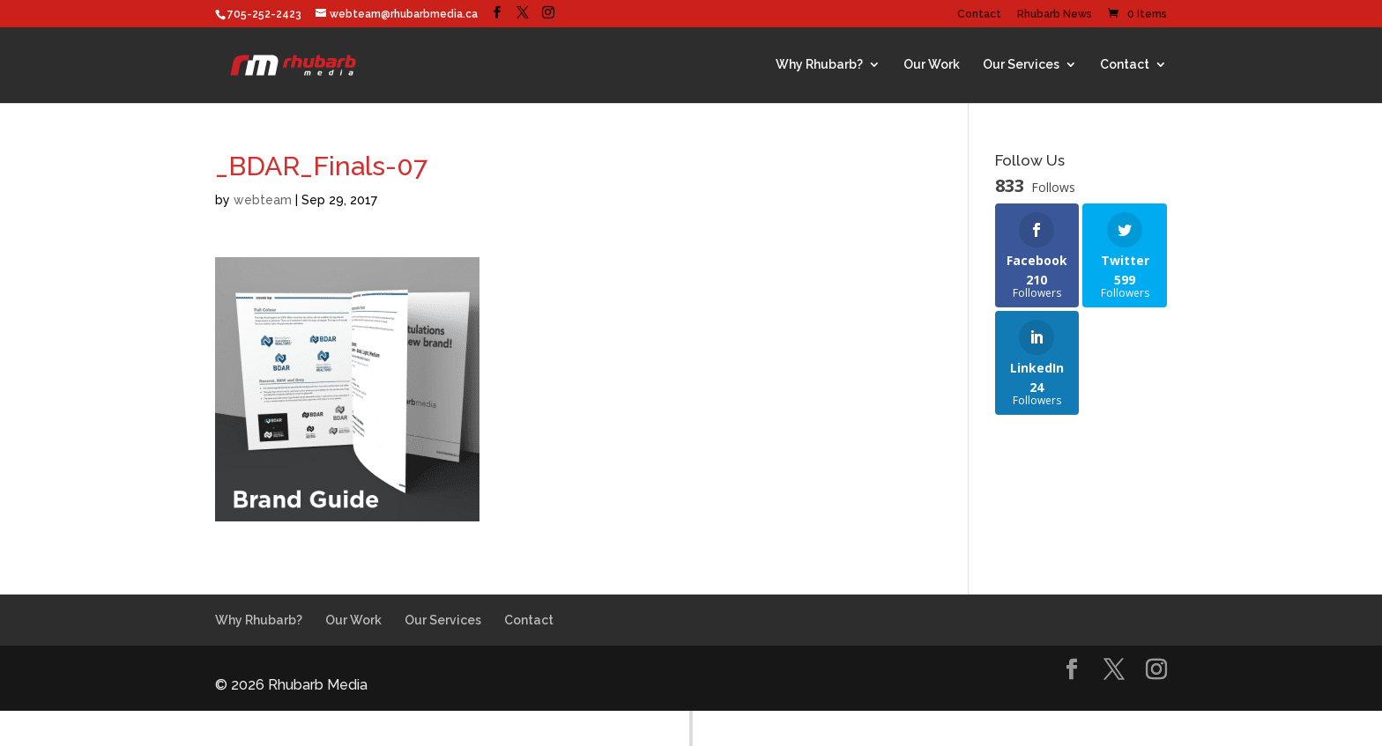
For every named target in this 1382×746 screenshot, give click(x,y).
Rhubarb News (1054, 14)
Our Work (931, 64)
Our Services (1021, 64)
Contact (979, 14)
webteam (263, 200)
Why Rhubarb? (819, 64)
